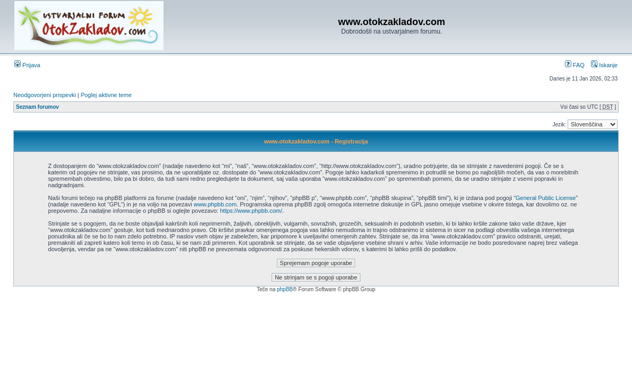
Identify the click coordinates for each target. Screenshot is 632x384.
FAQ (575, 65)
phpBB (285, 289)
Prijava (27, 65)
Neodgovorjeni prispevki (44, 95)
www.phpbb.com (215, 204)
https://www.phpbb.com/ (251, 210)
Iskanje (604, 65)
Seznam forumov (37, 107)
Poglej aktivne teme (106, 95)
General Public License (545, 198)
